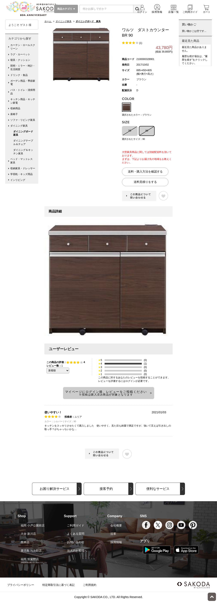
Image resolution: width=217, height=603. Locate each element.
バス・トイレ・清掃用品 (22, 92)
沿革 (113, 533)
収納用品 (15, 108)
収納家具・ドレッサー (22, 168)
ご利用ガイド (75, 525)
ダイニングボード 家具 (24, 133)
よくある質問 (75, 533)
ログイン (130, 381)
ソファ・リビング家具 (22, 120)
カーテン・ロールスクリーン (22, 47)
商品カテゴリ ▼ (66, 8)
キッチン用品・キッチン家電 (22, 101)
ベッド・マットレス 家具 (22, 161)
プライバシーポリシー (20, 584)
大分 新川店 (28, 533)
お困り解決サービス (54, 488)
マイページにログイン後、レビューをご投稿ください (106, 393)
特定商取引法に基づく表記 (58, 584)
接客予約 (106, 488)
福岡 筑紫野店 (30, 559)
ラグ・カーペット (20, 54)
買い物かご (189, 24)
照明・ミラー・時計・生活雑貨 (22, 67)
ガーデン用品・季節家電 (22, 82)
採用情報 (116, 542)
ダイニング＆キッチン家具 (23, 152)
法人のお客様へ (77, 550)
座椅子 (14, 114)
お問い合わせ (75, 542)
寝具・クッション (20, 60)
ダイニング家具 (19, 125)
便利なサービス (157, 488)
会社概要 (116, 525)
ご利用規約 (89, 584)
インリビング (17, 180)
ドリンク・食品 (19, 75)
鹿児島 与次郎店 (31, 550)
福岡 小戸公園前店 (33, 525)
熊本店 (25, 542)
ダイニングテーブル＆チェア (23, 142)
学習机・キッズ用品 (21, 174)
